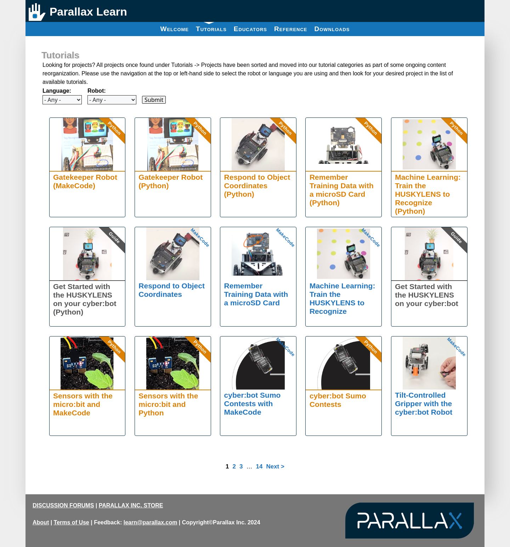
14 (259, 466)
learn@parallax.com (150, 522)
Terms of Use (71, 522)
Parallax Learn (88, 11)
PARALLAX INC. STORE (131, 505)
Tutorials (211, 27)
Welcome (174, 29)
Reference (290, 29)
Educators (250, 29)
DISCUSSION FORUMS (63, 505)
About (41, 522)
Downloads (332, 29)
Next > (275, 466)
